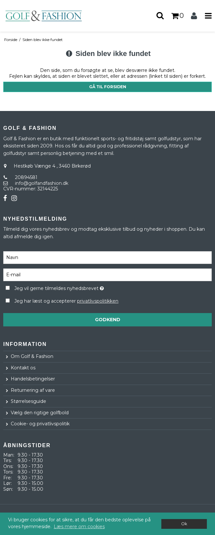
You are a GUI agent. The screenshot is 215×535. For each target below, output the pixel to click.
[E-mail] (107, 274)
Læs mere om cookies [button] (79, 526)
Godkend (107, 319)
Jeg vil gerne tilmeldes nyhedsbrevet (75, 287)
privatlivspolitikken (97, 301)
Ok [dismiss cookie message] (184, 523)
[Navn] (107, 257)
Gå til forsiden (107, 86)
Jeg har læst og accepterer (66, 301)
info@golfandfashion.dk (41, 183)
